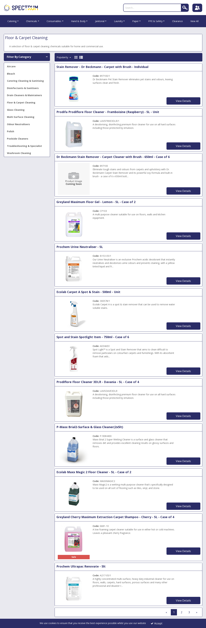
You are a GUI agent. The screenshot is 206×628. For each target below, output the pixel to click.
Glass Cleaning (16, 109)
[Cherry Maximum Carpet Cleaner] (74, 538)
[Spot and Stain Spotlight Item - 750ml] (74, 358)
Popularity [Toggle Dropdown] (63, 57)
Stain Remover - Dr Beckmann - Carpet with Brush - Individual (102, 67)
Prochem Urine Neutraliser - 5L (79, 247)
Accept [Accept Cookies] (156, 623)
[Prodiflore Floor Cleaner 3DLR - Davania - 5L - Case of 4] (74, 403)
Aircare (11, 66)
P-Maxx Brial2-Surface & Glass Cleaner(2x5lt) (89, 427)
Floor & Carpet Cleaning (21, 102)
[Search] (152, 8)
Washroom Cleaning (19, 153)
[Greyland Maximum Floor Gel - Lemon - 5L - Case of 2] (74, 223)
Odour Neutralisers (18, 124)
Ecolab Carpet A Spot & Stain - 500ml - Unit (88, 292)
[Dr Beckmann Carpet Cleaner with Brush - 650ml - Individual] (74, 88)
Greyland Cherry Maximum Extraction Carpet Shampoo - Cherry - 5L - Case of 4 (115, 517)
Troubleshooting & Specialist (24, 146)
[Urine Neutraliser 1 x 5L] (74, 268)
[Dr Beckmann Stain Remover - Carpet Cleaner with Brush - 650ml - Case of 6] (74, 178)
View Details (183, 101)
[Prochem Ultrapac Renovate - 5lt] (74, 588)
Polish (10, 131)
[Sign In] (197, 8)
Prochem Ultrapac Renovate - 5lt (81, 566)
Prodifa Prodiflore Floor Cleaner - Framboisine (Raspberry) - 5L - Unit (107, 112)
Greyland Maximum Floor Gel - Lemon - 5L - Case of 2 (95, 202)
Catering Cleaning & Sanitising (25, 80)
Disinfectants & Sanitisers (23, 88)
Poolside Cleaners (17, 138)
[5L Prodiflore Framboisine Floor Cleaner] (74, 133)
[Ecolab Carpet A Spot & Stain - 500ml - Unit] (74, 313)
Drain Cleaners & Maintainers (24, 95)
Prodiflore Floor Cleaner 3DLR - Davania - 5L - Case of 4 (97, 382)
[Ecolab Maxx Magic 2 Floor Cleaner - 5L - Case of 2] (74, 493)
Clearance (177, 21)
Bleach (11, 73)
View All (194, 21)
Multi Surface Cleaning (20, 117)
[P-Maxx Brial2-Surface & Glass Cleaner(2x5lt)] (74, 448)
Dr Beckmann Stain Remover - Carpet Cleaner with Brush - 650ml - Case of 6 (113, 157)
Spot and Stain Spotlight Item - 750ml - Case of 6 (92, 337)
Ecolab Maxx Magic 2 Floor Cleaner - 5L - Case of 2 (93, 472)
